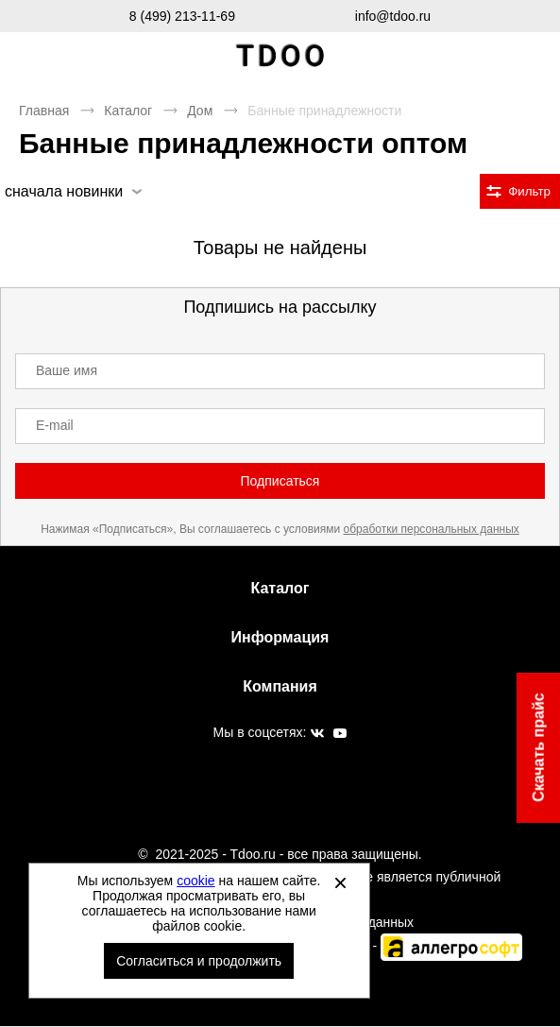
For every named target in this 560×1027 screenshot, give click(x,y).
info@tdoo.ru (393, 16)
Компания (280, 686)
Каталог (128, 110)
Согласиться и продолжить (198, 960)
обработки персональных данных (431, 529)
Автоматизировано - (387, 945)
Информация (280, 637)
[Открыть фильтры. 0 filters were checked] (520, 191)
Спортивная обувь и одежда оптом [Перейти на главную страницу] (280, 56)
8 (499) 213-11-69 (182, 16)
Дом (199, 110)
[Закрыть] (340, 882)
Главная (44, 110)
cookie (195, 880)
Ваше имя (66, 370)
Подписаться (280, 480)
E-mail (55, 425)
